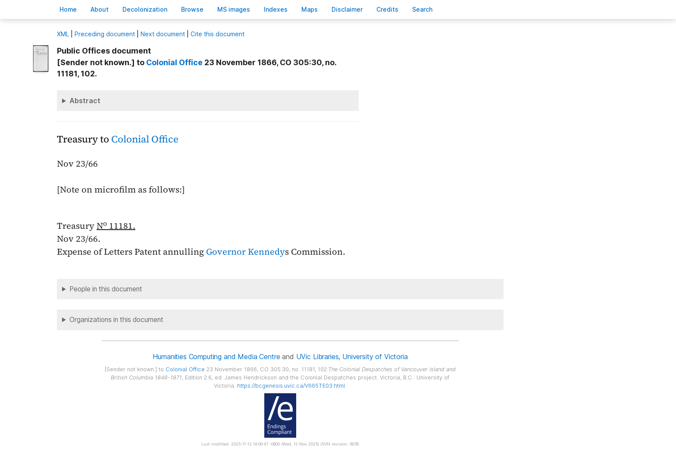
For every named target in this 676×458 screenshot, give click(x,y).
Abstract (84, 100)
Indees (276, 9)
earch (422, 9)
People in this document (105, 289)
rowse (192, 9)
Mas (309, 9)
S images (233, 9)
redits (387, 9)
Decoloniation (144, 9)
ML (63, 34)
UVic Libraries (317, 356)
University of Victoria (374, 356)
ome (68, 9)
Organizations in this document (116, 320)
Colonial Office (174, 62)
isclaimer (347, 9)
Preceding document (105, 34)
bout (100, 9)
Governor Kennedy (245, 252)
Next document (163, 34)
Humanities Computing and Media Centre (216, 356)
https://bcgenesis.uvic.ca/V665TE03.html (291, 385)
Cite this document (217, 34)
